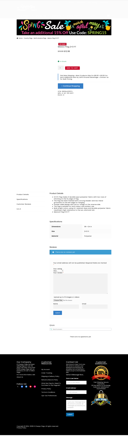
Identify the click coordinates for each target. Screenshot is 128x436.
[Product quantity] (61, 68)
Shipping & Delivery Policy (50, 376)
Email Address (71, 388)
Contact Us (81, 3)
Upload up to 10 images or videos (66, 297)
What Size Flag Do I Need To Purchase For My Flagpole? (51, 384)
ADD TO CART (72, 68)
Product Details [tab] (23, 194)
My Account (104, 3)
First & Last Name (72, 378)
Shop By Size (56, 16)
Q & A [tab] (19, 209)
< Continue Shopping (70, 86)
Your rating (57, 269)
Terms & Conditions (48, 392)
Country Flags (28, 38)
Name (55, 304)
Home (21, 38)
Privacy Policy (46, 389)
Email (84, 304)
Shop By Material (73, 16)
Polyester (88, 236)
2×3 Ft (86, 231)
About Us (72, 3)
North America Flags (40, 38)
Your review (58, 273)
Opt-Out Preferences (49, 396)
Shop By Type (41, 16)
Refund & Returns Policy (49, 380)
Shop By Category (23, 16)
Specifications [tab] (22, 199)
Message (69, 397)
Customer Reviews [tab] (24, 204)
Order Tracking (92, 3)
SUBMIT (70, 414)
